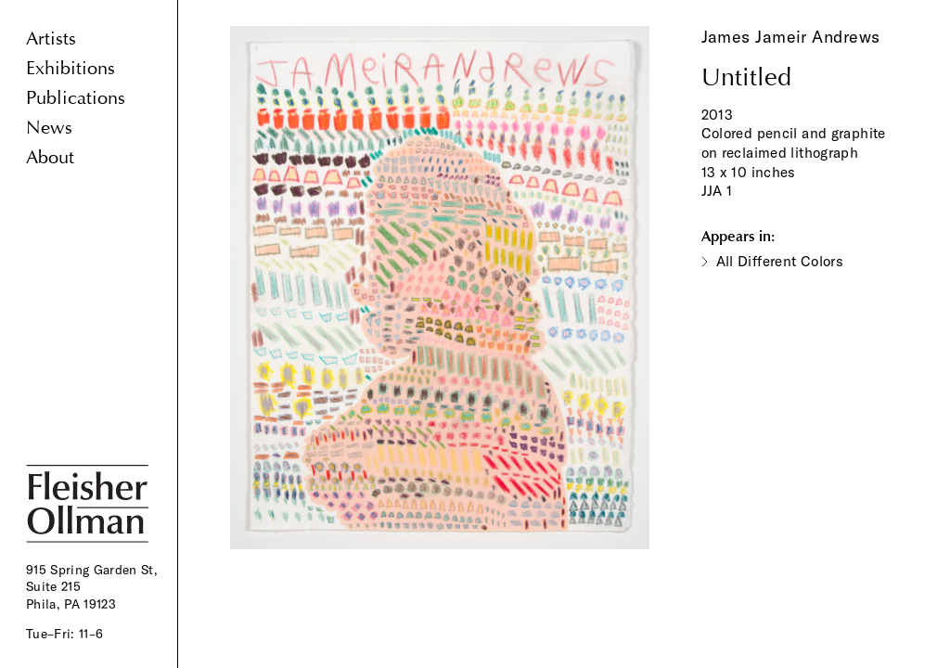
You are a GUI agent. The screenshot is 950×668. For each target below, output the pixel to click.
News (49, 127)
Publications (75, 97)
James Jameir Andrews (790, 36)
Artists (51, 38)
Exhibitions (70, 68)
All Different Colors (780, 261)
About (50, 157)
